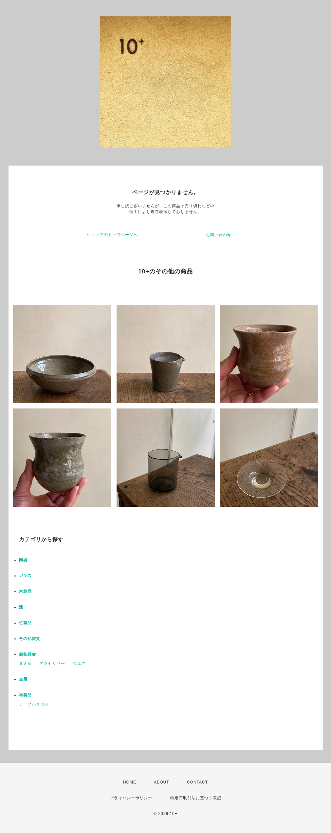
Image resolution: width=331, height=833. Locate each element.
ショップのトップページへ (112, 234)
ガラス (25, 575)
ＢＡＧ (25, 663)
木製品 (25, 591)
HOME (129, 782)
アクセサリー (52, 663)
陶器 (23, 560)
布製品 (25, 695)
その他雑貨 (29, 638)
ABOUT (161, 782)
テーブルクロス (34, 704)
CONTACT (197, 782)
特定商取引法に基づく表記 (195, 798)
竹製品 (25, 623)
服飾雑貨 (27, 654)
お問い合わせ (218, 234)
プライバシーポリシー (131, 798)
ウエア (79, 663)
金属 (23, 679)
